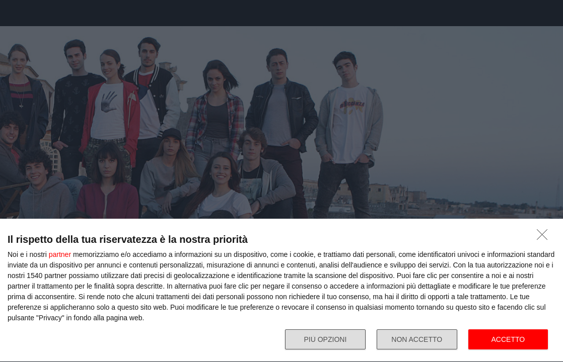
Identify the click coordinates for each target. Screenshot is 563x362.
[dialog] (281, 290)
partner (60, 254)
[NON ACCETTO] (545, 237)
